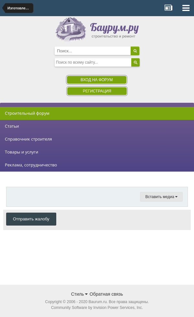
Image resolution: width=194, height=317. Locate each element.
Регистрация (97, 91)
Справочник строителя (28, 139)
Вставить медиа (161, 197)
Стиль (79, 294)
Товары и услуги (21, 152)
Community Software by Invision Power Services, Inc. (97, 307)
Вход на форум (97, 80)
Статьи (12, 126)
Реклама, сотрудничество (31, 165)
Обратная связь (106, 294)
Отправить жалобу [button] (31, 219)
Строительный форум (27, 113)
